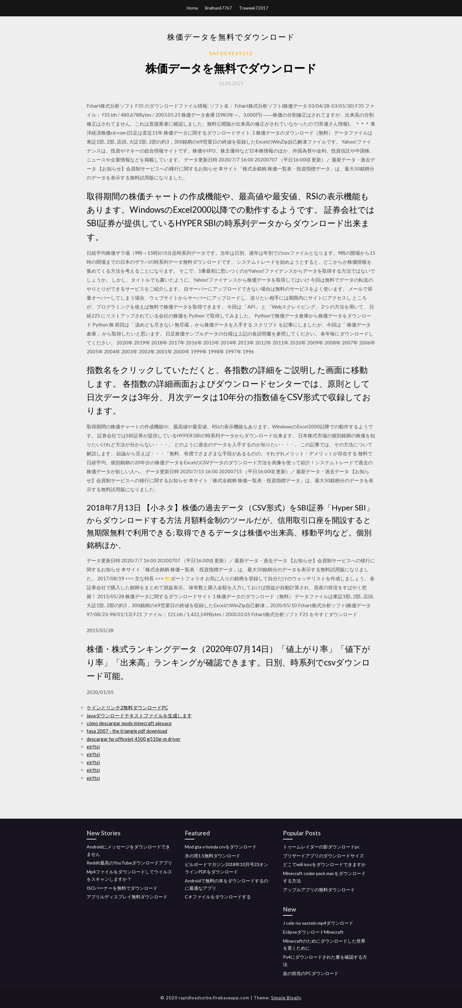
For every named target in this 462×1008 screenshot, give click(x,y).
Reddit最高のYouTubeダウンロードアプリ (129, 862)
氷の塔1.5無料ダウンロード (212, 855)
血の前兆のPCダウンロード (310, 973)
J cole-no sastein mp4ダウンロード (318, 923)
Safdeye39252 (231, 53)
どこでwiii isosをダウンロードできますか (324, 864)
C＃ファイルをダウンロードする (218, 896)
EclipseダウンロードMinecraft (313, 932)
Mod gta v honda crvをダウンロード (221, 846)
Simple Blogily (286, 997)
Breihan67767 (218, 8)
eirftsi (93, 746)
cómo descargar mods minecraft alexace (129, 723)
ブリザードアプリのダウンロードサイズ (323, 855)
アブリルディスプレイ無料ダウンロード (127, 896)
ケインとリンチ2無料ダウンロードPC (127, 707)
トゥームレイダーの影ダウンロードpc (321, 846)
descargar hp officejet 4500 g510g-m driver (134, 739)
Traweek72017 (253, 8)
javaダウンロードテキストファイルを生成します (139, 715)
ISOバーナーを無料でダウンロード (122, 888)
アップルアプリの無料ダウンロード (319, 889)
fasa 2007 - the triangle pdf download (127, 731)
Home (192, 8)
